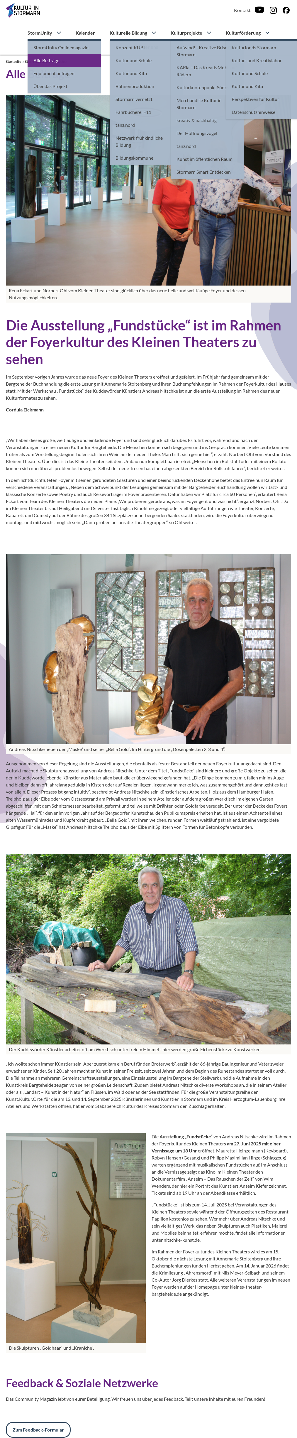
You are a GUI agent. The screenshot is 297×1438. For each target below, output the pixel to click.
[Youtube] (259, 10)
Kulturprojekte (186, 33)
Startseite (14, 61)
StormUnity (40, 33)
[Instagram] (273, 10)
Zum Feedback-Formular (38, 1429)
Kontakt (242, 10)
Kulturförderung (243, 33)
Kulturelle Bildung (128, 33)
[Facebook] (286, 10)
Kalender (85, 33)
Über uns (148, 47)
